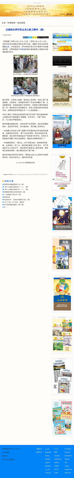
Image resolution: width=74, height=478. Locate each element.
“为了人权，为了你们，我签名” (14, 202)
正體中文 (39, 449)
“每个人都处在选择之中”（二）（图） (16, 187)
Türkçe (67, 466)
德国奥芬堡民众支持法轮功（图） (15, 192)
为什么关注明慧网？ (8, 459)
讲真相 (22, 49)
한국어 (56, 469)
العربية (47, 449)
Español (47, 466)
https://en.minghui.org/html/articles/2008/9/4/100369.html (30, 174)
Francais (48, 473)
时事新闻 (11, 23)
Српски (67, 459)
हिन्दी (55, 452)
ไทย (66, 462)
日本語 (56, 466)
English (47, 462)
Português (68, 449)
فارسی (47, 469)
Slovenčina (68, 455)
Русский (67, 452)
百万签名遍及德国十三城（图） (14, 204)
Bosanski (48, 452)
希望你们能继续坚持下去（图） (14, 184)
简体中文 (39, 452)
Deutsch (47, 459)
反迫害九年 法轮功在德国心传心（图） (17, 199)
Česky (47, 455)
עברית (56, 449)
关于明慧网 (5, 452)
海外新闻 (21, 23)
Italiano (56, 462)
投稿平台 (5, 456)
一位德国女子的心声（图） (13, 194)
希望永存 (7, 197)
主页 (4, 23)
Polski (56, 473)
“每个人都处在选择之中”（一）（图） (16, 189)
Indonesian (57, 459)
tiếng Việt (68, 473)
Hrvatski (57, 455)
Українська (68, 469)
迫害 (8, 47)
